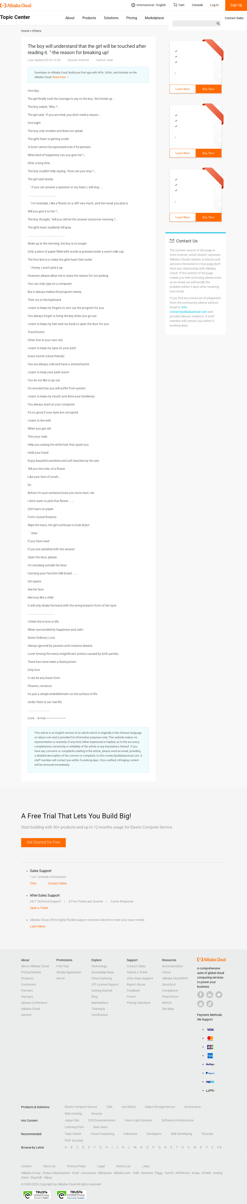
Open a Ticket (39, 908)
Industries (130, 1134)
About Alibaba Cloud (35, 966)
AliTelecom (182, 1173)
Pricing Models (31, 972)
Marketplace (154, 18)
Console (197, 5)
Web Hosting (73, 1113)
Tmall (75, 1173)
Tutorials (207, 1134)
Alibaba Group (31, 1173)
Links (145, 1166)
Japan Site (72, 1120)
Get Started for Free (43, 842)
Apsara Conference (34, 1002)
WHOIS (167, 1002)
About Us (49, 1166)
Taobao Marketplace (56, 1173)
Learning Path (74, 1127)
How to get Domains (138, 1120)
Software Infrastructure (178, 1120)
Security (96, 1113)
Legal (101, 1166)
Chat (33, 883)
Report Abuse (136, 984)
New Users (100, 1127)
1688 (135, 1173)
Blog (94, 996)
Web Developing (181, 1134)
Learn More (183, 89)
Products (89, 18)
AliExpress (105, 1173)
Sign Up (236, 5)
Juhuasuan (88, 1173)
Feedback (133, 990)
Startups (27, 996)
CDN (109, 1107)
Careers (26, 1166)
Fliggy (159, 1173)
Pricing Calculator (139, 1002)
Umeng (217, 1173)
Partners (27, 990)
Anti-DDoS (128, 1107)
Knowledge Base (102, 972)
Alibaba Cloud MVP (175, 978)
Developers (154, 1134)
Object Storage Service (160, 1107)
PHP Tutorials (74, 1140)
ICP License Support (105, 984)
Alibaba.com (121, 1173)
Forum (131, 996)
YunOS (169, 1173)
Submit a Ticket (137, 972)
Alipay (48, 1177)
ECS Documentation (101, 1120)
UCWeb (206, 1173)
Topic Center (73, 1134)
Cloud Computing (102, 1134)
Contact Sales (234, 18)
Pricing (131, 18)
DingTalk (36, 1177)
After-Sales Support (140, 978)
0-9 (219, 1147)
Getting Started (101, 990)
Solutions (111, 18)
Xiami (25, 1177)
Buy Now (208, 89)
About (69, 18)
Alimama (147, 1173)
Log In (214, 5)
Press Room (170, 996)
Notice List (123, 1166)
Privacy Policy (76, 1166)
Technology (99, 966)
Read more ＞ (60, 77)
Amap (195, 1173)
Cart (178, 5)
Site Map (168, 1009)
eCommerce (192, 1107)
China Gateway (101, 978)
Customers (28, 984)
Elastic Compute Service (81, 1107)
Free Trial (62, 966)
